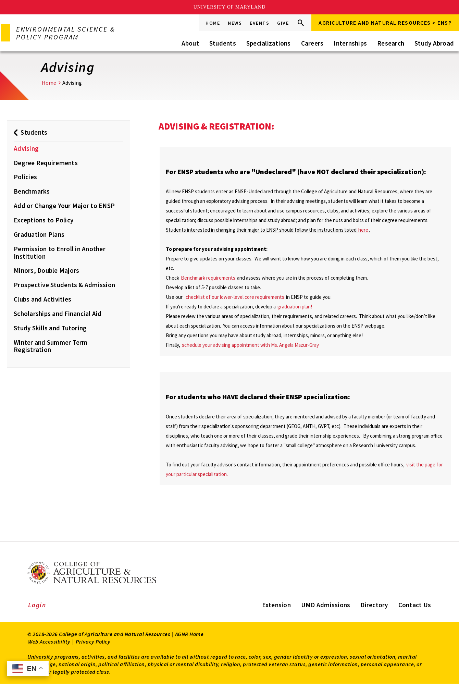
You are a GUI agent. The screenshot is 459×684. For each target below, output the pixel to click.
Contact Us (414, 605)
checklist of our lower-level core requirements (235, 297)
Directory (374, 605)
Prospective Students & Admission (64, 285)
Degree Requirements (46, 163)
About (190, 43)
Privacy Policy (93, 641)
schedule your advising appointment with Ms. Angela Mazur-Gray (250, 345)
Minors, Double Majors (46, 270)
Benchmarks (32, 191)
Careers (312, 43)
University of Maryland (230, 7)
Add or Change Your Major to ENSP (64, 205)
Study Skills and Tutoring (50, 328)
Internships (350, 43)
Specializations (268, 43)
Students (222, 43)
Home (213, 23)
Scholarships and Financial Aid (58, 313)
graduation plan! (294, 306)
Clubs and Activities (42, 299)
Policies (25, 177)
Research (390, 43)
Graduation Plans (39, 234)
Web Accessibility (49, 641)
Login (37, 605)
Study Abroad (434, 43)
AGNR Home (189, 634)
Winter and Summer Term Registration (51, 346)
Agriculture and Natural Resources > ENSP (385, 22)
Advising (26, 148)
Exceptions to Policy (43, 220)
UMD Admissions (325, 605)
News (235, 23)
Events (259, 23)
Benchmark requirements (208, 277)
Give (283, 23)
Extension (276, 605)
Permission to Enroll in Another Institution (60, 252)
